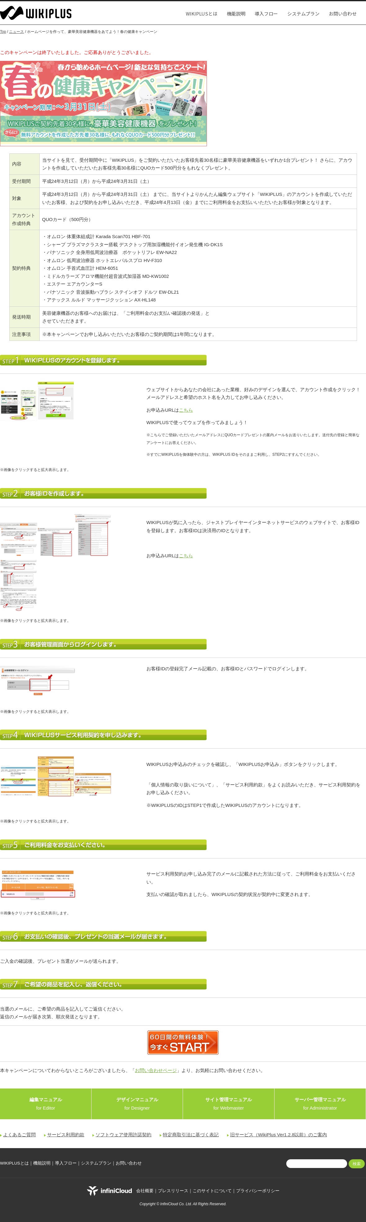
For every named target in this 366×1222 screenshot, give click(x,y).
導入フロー (266, 13)
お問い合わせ (343, 13)
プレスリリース (173, 1190)
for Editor (45, 1104)
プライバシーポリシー (257, 1190)
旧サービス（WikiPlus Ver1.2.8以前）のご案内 (278, 1134)
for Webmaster (228, 1104)
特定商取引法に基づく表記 (191, 1134)
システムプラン (303, 13)
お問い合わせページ (156, 1070)
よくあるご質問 (19, 1134)
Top (3, 31)
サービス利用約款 (65, 1134)
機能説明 (236, 13)
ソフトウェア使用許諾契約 (123, 1134)
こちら (186, 410)
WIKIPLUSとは (201, 13)
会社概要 (145, 1190)
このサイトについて (212, 1190)
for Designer (137, 1104)
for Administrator (320, 1104)
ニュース (16, 31)
